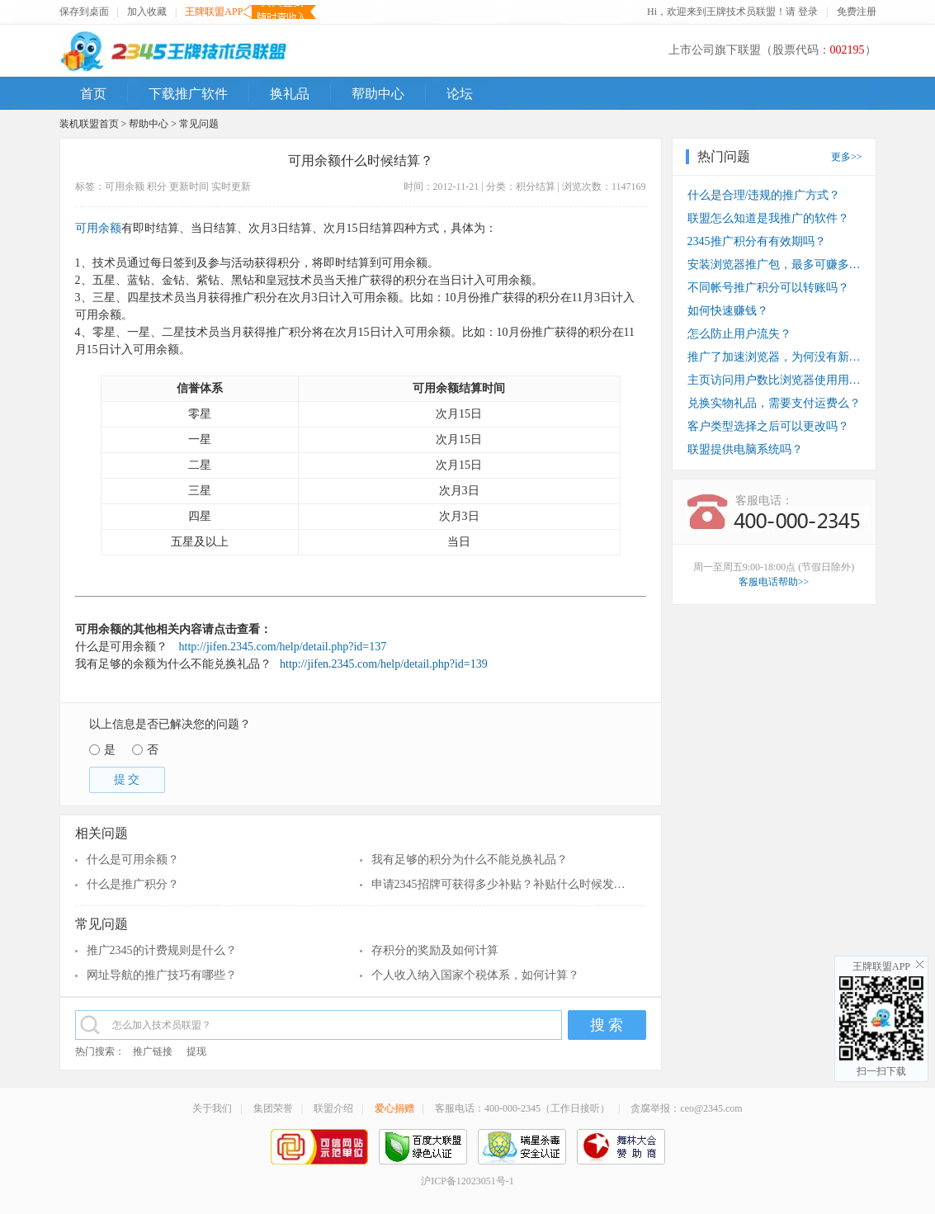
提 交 (127, 779)
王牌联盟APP (214, 12)
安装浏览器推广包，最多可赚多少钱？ (774, 264)
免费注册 (856, 11)
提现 (196, 1051)
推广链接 (152, 1051)
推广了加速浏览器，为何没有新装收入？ (774, 357)
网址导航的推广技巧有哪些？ (162, 975)
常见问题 (199, 124)
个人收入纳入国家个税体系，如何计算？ (475, 975)
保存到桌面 (84, 11)
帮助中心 (148, 124)
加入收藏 (147, 11)
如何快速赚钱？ (727, 311)
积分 (157, 186)
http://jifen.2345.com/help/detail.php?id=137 (283, 646)
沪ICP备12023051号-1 (467, 1181)
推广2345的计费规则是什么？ (162, 950)
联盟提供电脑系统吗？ (745, 449)
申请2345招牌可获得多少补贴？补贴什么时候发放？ (501, 884)
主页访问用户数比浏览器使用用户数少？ (774, 380)
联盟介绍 (333, 1108)
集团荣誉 (273, 1108)
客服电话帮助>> (774, 582)
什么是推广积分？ (133, 884)
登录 (808, 11)
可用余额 (124, 186)
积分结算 (535, 186)
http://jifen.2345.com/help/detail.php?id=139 (381, 664)
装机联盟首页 (89, 124)
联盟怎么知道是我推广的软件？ (768, 218)
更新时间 (189, 186)
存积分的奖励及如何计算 (434, 950)
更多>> (846, 157)
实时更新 (231, 186)
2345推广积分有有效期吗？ (756, 241)
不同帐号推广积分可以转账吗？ (768, 287)
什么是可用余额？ (133, 859)
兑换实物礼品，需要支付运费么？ (774, 403)
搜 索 (607, 1025)
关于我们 (212, 1108)
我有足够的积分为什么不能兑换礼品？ (469, 859)
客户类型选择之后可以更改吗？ (768, 426)
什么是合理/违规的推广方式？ (764, 195)
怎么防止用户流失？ (739, 334)
